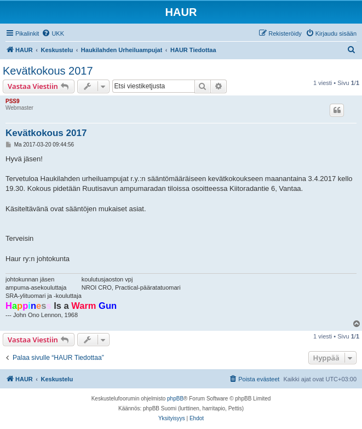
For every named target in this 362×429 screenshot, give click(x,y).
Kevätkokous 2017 (48, 71)
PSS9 (12, 101)
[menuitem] (53, 33)
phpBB (175, 399)
